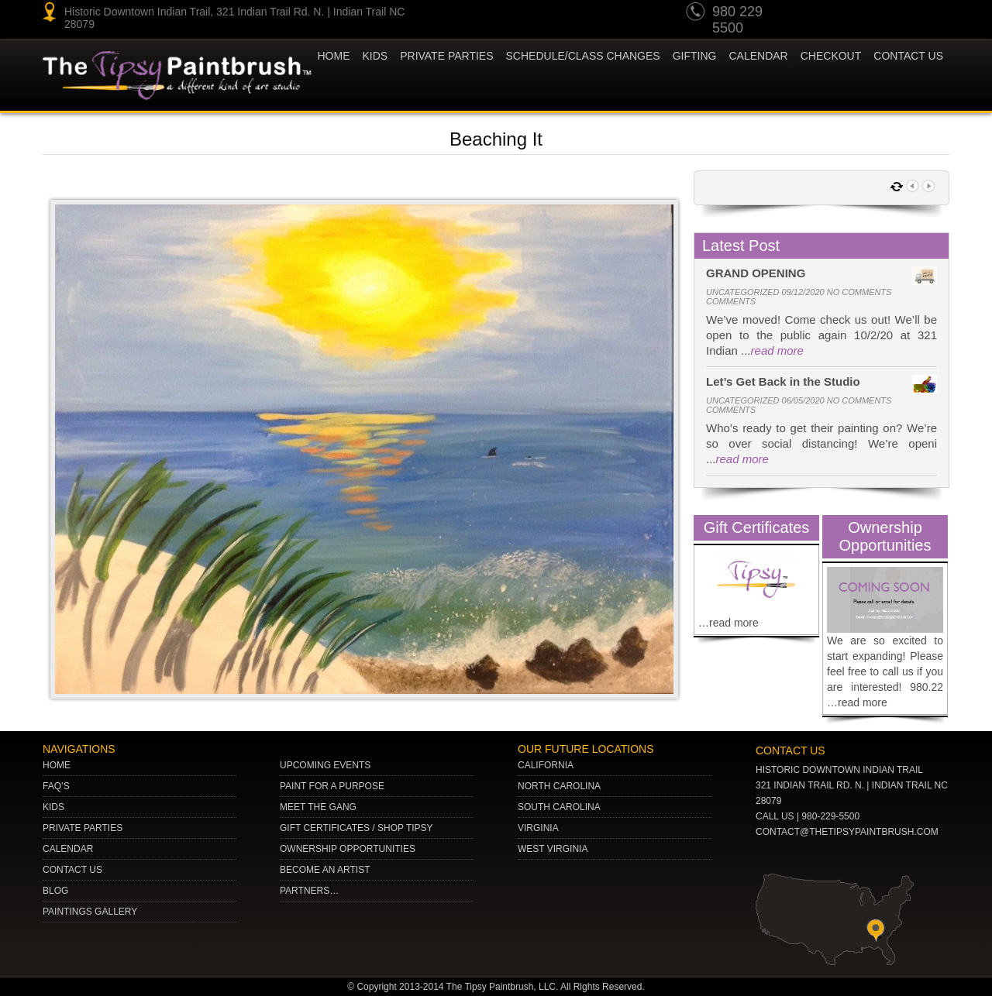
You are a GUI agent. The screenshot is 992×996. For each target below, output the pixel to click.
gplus (905, 14)
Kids (53, 807)
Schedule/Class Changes (583, 56)
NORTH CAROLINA (559, 786)
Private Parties (446, 56)
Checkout (831, 56)
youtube (817, 14)
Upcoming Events (325, 765)
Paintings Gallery (90, 911)
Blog (55, 890)
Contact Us (908, 56)
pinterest (846, 14)
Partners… (309, 890)
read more (777, 350)
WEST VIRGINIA (552, 848)
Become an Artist (325, 869)
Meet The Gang (318, 807)
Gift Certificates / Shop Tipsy (356, 828)
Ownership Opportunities (347, 848)
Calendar (757, 56)
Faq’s (56, 786)
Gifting (695, 56)
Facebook (934, 14)
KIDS (375, 56)
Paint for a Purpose (332, 786)
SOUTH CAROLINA (559, 807)
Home (334, 56)
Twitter (875, 14)
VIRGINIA (538, 828)
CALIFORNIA (546, 765)
